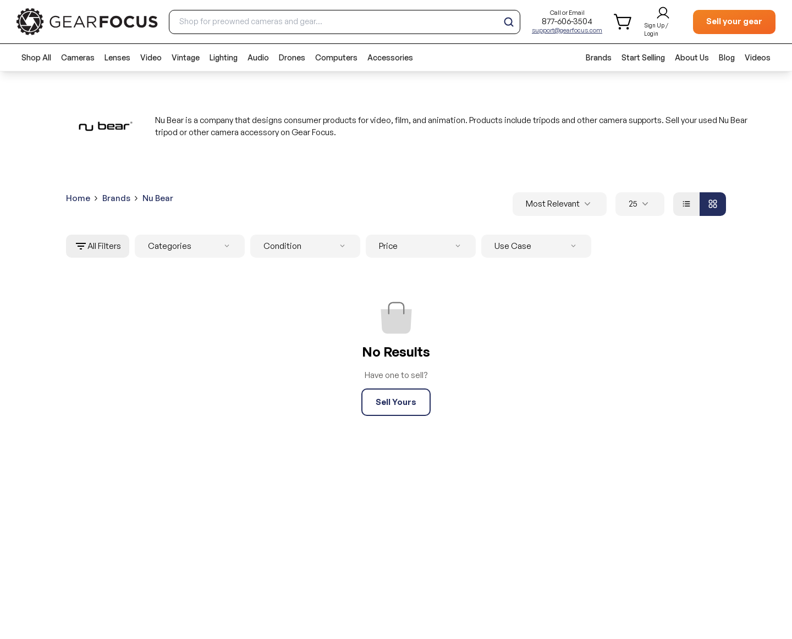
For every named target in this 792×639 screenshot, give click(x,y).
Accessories (390, 57)
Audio (258, 57)
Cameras (78, 57)
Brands (599, 57)
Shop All (36, 57)
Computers (336, 57)
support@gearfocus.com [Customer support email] (567, 30)
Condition (306, 246)
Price (422, 246)
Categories (191, 246)
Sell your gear (734, 21)
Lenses (117, 57)
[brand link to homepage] (87, 21)
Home (78, 198)
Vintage (186, 57)
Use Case (537, 246)
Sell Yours (396, 402)
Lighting (224, 57)
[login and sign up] (663, 21)
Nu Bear (157, 198)
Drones (292, 57)
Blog (727, 57)
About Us (692, 57)
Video (151, 57)
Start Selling (643, 57)
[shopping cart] (623, 21)
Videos (758, 57)
